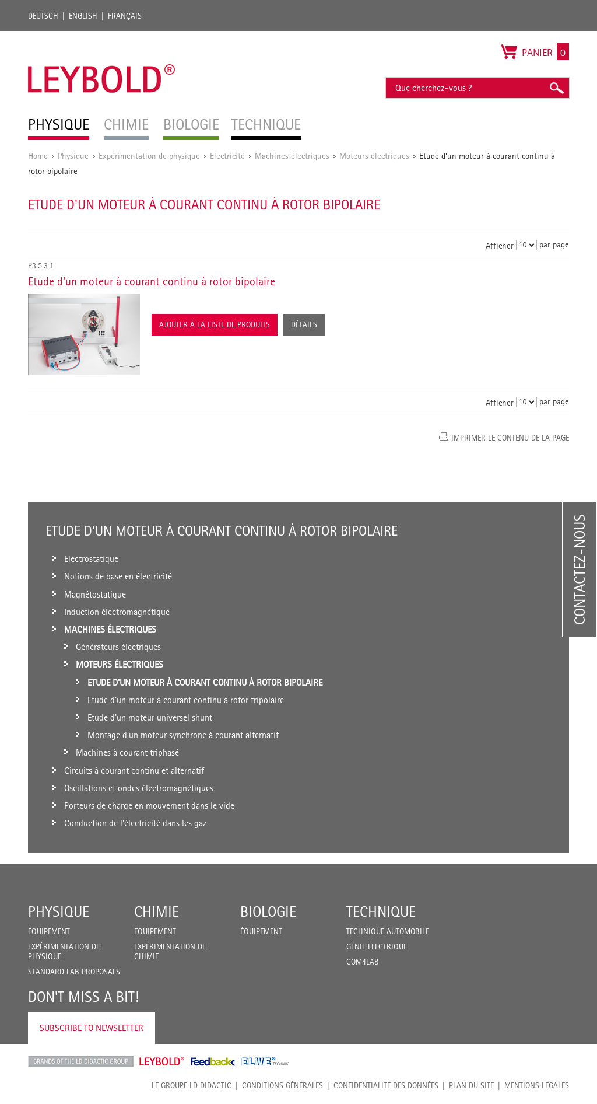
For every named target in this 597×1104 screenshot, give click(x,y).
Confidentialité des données (385, 1085)
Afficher (500, 245)
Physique (73, 155)
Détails (304, 324)
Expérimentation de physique (149, 155)
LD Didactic (81, 1061)
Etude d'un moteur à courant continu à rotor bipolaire (151, 281)
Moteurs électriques (374, 155)
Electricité (227, 155)
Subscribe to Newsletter (91, 1027)
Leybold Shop (162, 1061)
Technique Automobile (387, 931)
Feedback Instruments (213, 1061)
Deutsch (43, 15)
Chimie (156, 911)
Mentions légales (536, 1085)
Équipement (49, 931)
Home (38, 155)
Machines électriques (292, 155)
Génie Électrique (376, 946)
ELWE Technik (265, 1061)
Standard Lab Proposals (74, 971)
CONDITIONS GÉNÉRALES (282, 1085)
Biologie (268, 911)
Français (125, 15)
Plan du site (471, 1085)
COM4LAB (362, 961)
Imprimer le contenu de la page (510, 437)
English (83, 15)
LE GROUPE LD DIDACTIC (191, 1085)
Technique (381, 911)
